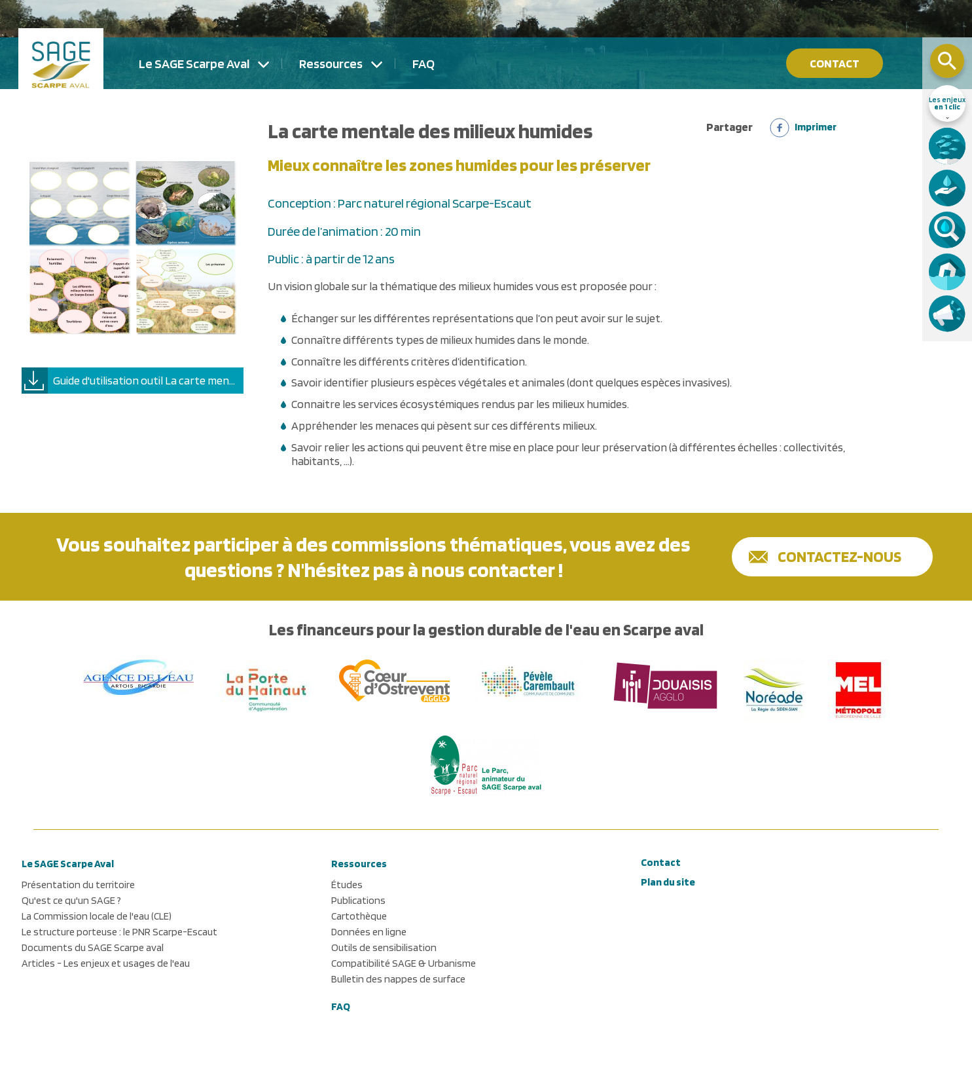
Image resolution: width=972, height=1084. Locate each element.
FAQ (423, 63)
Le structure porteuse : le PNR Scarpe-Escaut (119, 931)
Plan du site (668, 882)
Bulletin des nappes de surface (398, 979)
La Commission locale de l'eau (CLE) (96, 916)
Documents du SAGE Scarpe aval (93, 947)
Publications (358, 900)
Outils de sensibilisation (384, 947)
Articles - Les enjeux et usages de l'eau (106, 963)
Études (347, 884)
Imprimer (816, 127)
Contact (834, 63)
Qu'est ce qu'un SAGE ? (71, 900)
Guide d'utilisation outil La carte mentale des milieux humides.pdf (148, 380)
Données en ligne (368, 931)
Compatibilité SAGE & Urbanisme (403, 963)
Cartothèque (359, 916)
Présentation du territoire (78, 884)
